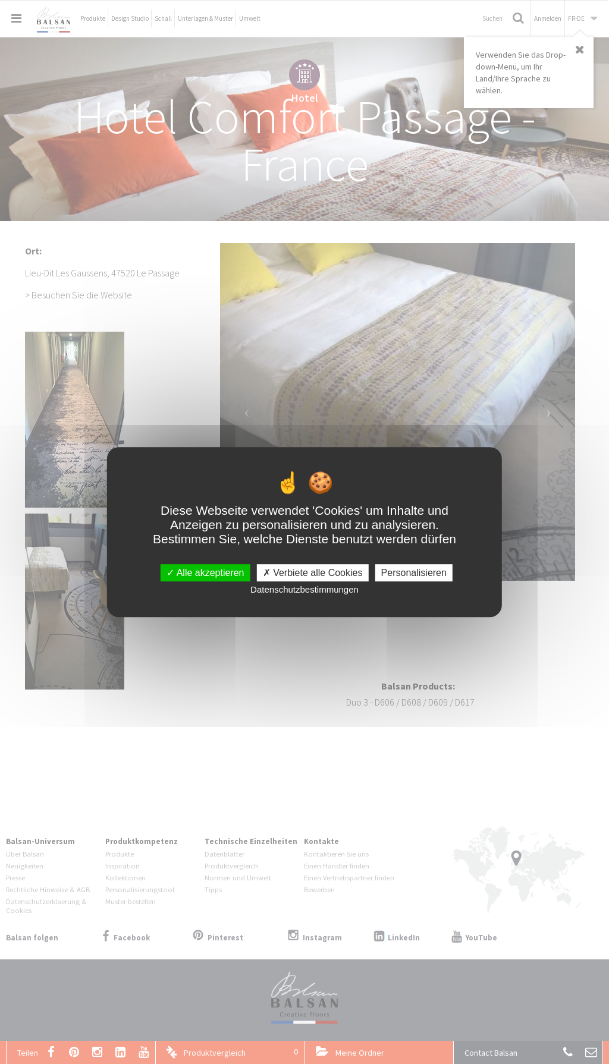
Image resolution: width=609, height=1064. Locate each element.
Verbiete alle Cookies (313, 573)
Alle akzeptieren (205, 573)
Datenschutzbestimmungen (304, 589)
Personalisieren (414, 573)
